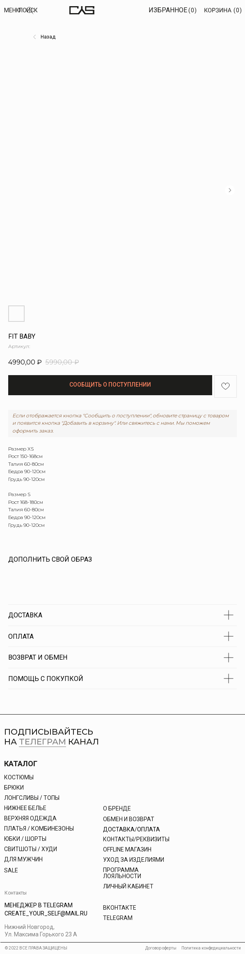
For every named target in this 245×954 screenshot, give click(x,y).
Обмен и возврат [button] (128, 819)
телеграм (42, 742)
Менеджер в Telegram (39, 905)
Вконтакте (119, 907)
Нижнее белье (25, 808)
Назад (48, 37)
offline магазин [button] (127, 849)
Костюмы (19, 777)
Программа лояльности (122, 873)
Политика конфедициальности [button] (211, 948)
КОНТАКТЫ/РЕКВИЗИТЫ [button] (136, 839)
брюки (14, 787)
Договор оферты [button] (160, 948)
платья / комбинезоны (39, 828)
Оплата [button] (148, 829)
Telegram (118, 918)
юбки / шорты (25, 839)
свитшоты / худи (30, 849)
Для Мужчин (23, 859)
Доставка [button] (119, 829)
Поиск (28, 10)
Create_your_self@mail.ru (46, 913)
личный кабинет (128, 886)
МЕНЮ (12, 10)
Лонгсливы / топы (32, 798)
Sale (11, 870)
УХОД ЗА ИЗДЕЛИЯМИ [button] (133, 859)
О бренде (117, 808)
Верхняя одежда (30, 818)
